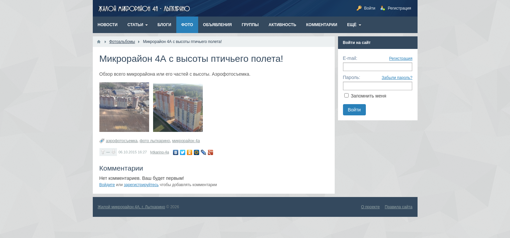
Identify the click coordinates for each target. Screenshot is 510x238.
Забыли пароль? (397, 77)
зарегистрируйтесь (141, 184)
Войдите (107, 184)
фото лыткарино (155, 141)
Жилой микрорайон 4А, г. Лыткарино (131, 207)
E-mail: (350, 58)
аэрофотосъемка (122, 141)
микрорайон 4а (186, 141)
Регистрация (400, 58)
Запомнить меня (368, 96)
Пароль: (351, 77)
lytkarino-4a (159, 152)
